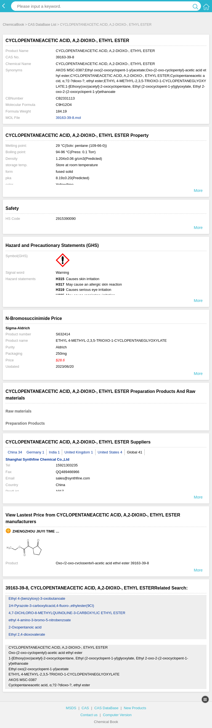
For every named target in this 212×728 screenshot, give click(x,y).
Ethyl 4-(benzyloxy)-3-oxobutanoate (37, 598)
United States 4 (110, 452)
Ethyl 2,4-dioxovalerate (27, 634)
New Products (135, 708)
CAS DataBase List (42, 25)
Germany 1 (35, 452)
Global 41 (134, 452)
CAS (85, 708)
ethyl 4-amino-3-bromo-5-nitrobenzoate (40, 620)
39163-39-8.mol (68, 118)
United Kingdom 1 (78, 452)
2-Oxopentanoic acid (25, 627)
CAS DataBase (106, 708)
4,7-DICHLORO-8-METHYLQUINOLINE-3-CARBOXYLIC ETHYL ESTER (67, 613)
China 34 (15, 452)
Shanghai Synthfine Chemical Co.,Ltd (37, 459)
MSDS (71, 708)
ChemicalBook (13, 25)
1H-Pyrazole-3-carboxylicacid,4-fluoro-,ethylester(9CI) (51, 606)
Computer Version (117, 715)
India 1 (54, 452)
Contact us (88, 715)
